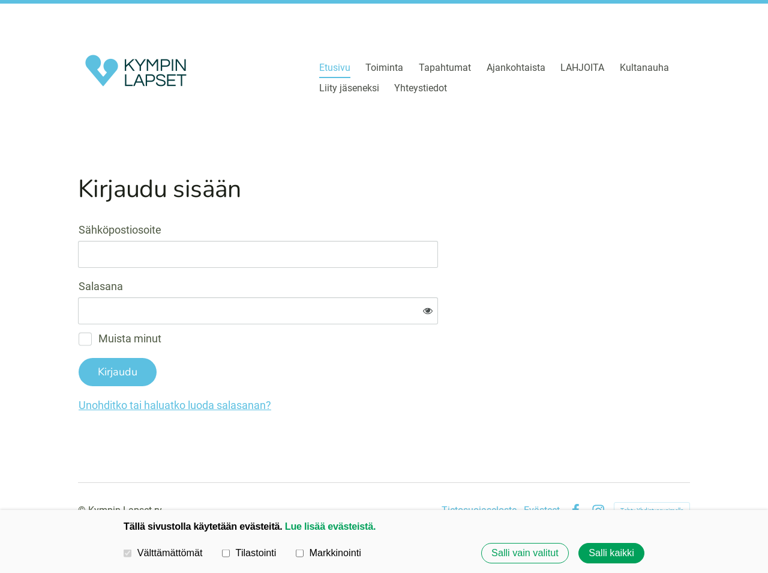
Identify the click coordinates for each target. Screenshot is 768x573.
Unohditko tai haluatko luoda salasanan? (304, 365)
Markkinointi (328, 552)
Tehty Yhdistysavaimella (651, 470)
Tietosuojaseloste (479, 471)
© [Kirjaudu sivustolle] (83, 470)
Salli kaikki (611, 553)
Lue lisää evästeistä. (330, 526)
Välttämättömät (163, 552)
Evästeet (542, 471)
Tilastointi (249, 552)
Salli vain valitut (525, 553)
